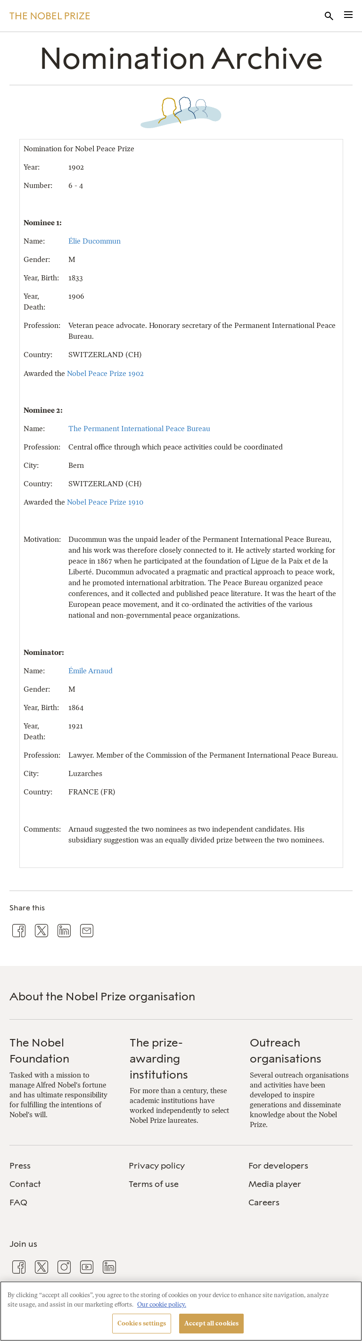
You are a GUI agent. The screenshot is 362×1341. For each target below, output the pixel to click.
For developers (278, 1166)
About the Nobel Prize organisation (102, 996)
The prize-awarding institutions (159, 1058)
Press (20, 1166)
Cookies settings (141, 1323)
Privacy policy (157, 1166)
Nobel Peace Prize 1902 (105, 373)
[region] (181, 1311)
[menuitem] (61, 1166)
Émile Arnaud (90, 670)
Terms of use (154, 1184)
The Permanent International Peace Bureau (139, 428)
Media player (274, 1184)
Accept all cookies (211, 1323)
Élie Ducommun (94, 241)
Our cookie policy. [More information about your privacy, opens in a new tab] (161, 1304)
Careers (264, 1202)
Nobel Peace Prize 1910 (105, 502)
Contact (25, 1184)
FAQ (18, 1202)
